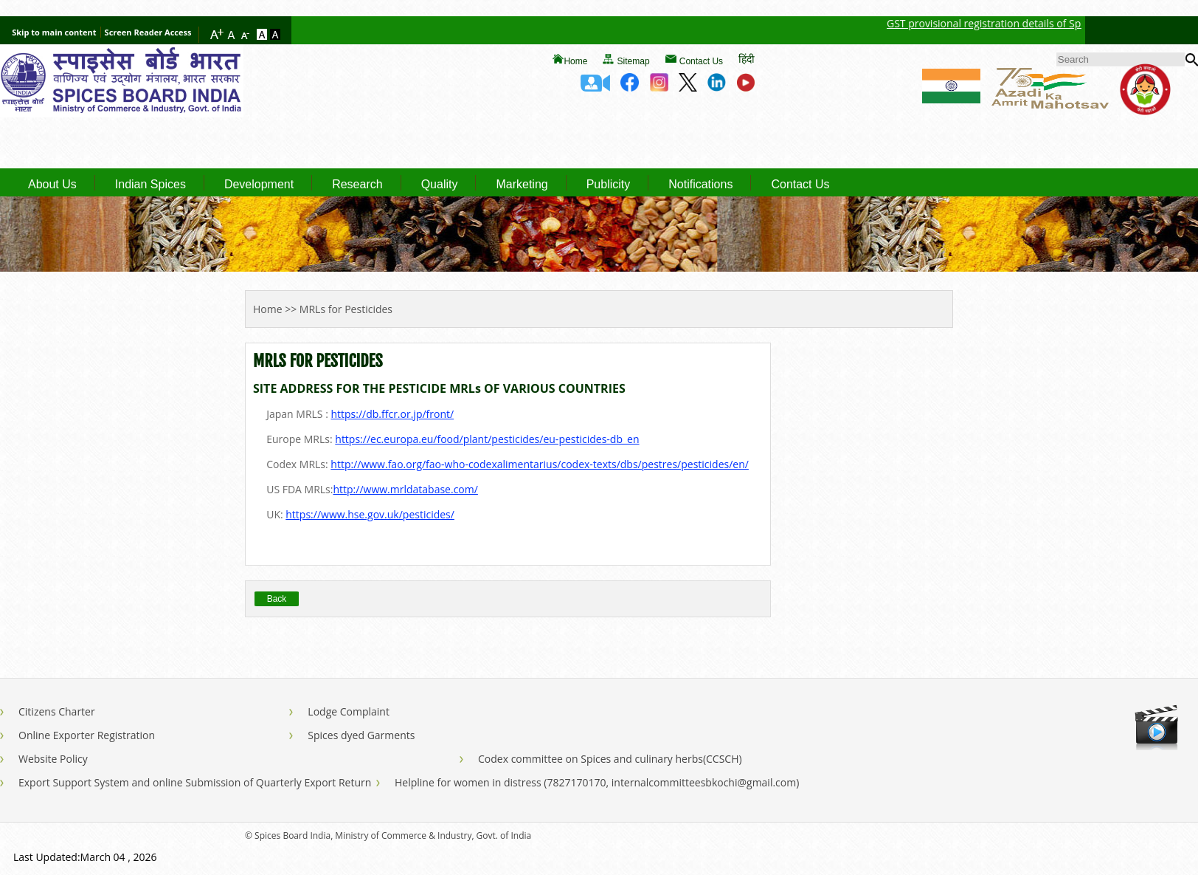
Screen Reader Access (148, 32)
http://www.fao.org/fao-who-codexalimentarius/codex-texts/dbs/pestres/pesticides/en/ (539, 464)
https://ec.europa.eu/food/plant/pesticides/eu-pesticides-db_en (487, 439)
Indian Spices (150, 185)
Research (357, 185)
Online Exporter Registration (86, 735)
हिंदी (746, 59)
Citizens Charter (56, 711)
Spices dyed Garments (361, 735)
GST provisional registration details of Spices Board (1028, 23)
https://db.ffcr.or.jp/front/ (392, 414)
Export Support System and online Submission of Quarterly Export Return (194, 782)
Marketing (521, 185)
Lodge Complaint (348, 711)
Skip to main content (54, 32)
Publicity (608, 185)
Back (277, 599)
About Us (52, 185)
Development (259, 185)
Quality (439, 185)
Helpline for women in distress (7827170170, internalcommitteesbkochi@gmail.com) (597, 782)
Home (575, 61)
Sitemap (633, 61)
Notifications (700, 185)
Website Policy (53, 759)
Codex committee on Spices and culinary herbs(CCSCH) (610, 759)
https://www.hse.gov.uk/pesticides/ (369, 514)
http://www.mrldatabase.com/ (405, 489)
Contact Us (701, 61)
